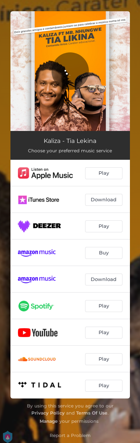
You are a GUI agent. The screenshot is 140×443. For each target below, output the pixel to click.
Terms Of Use (92, 413)
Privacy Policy (48, 413)
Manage (49, 421)
